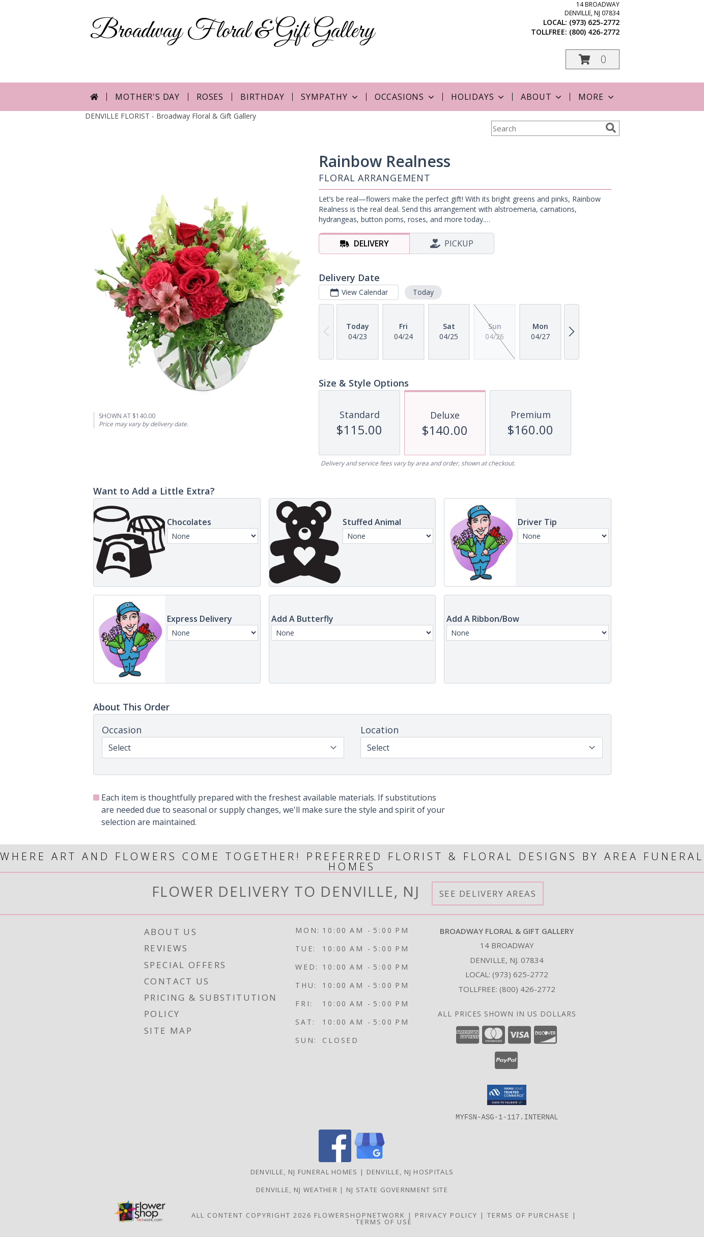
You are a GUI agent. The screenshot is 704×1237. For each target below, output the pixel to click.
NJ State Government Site (397, 1189)
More (596, 96)
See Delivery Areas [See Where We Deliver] (488, 893)
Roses (209, 96)
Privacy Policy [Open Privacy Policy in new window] (446, 1214)
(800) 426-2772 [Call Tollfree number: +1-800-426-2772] (527, 989)
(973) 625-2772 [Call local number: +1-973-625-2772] (594, 22)
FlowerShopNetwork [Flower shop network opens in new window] (359, 1214)
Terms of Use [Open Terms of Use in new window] (384, 1221)
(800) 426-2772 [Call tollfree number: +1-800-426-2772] (594, 32)
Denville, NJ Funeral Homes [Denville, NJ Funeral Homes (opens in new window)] (304, 1171)
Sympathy (330, 96)
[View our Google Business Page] (369, 1159)
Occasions (405, 96)
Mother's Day (147, 96)
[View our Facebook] (335, 1159)
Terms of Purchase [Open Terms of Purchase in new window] (528, 1214)
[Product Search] (546, 128)
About (542, 96)
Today (422, 292)
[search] (611, 127)
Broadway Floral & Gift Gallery (232, 31)
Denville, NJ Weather (296, 1189)
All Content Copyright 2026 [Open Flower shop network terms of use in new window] (251, 1214)
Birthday (262, 96)
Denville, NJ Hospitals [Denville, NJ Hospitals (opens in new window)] (410, 1171)
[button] (592, 59)
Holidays (478, 96)
